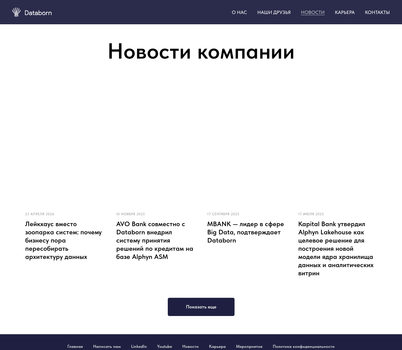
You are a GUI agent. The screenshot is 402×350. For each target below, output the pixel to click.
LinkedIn (139, 346)
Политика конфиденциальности (304, 346)
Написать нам (107, 346)
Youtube (164, 346)
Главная (75, 346)
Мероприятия (249, 346)
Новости (190, 346)
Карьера (217, 346)
